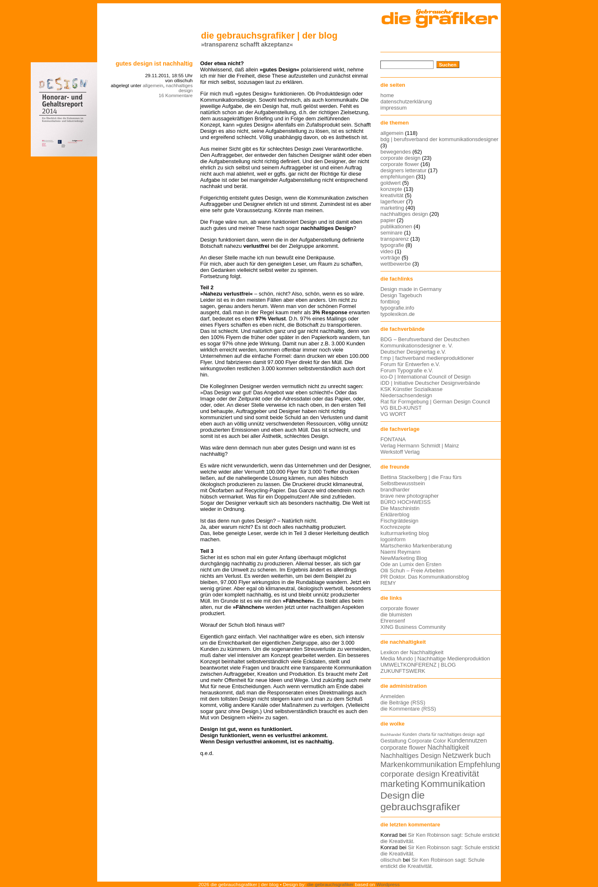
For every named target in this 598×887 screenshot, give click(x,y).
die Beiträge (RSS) (402, 702)
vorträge (390, 257)
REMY (388, 583)
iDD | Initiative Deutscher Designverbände (430, 383)
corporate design (400, 158)
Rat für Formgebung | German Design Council (435, 401)
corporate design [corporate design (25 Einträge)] (410, 774)
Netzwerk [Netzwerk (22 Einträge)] (458, 755)
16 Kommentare (176, 95)
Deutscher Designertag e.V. (413, 352)
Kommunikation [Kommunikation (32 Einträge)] (453, 784)
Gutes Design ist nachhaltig (154, 63)
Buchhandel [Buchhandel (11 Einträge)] (390, 735)
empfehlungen (397, 176)
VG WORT (393, 414)
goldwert (390, 183)
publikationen (396, 226)
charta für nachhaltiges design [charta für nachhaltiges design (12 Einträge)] (447, 734)
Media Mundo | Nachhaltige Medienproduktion (435, 658)
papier (387, 220)
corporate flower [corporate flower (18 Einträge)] (403, 747)
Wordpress (387, 884)
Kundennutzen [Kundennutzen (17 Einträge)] (467, 740)
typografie (392, 245)
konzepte (391, 189)
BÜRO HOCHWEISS (405, 502)
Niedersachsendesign (406, 395)
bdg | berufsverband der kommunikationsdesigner (439, 139)
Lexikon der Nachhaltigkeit (412, 652)
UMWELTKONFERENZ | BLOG (418, 665)
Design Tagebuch (401, 295)
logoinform (392, 539)
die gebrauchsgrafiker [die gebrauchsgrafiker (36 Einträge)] (420, 800)
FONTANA (393, 439)
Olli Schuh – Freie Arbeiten (412, 570)
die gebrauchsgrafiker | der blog (269, 35)
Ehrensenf (392, 621)
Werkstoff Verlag (400, 452)
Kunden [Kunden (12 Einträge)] (409, 734)
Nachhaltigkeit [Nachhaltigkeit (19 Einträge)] (448, 747)
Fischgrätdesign (399, 521)
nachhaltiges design (179, 88)
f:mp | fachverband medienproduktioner (427, 358)
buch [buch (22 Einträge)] (482, 755)
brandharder (395, 489)
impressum (393, 108)
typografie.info (397, 308)
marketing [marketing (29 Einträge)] (399, 784)
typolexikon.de (397, 314)
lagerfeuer (392, 201)
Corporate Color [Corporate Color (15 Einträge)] (427, 741)
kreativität (391, 195)
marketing (392, 208)
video (386, 251)
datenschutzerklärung (406, 101)
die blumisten (396, 614)
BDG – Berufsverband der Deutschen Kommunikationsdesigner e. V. (425, 342)
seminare (391, 233)
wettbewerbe (395, 264)
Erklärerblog (394, 514)
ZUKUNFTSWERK (402, 671)
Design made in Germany (410, 289)
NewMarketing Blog (403, 558)
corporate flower (399, 164)
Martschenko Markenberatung (416, 545)
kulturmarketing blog (404, 533)
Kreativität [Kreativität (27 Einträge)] (460, 773)
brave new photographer (409, 496)
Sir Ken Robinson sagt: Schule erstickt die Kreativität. (432, 863)
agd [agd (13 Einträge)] (481, 734)
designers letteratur (403, 170)
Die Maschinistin (399, 508)
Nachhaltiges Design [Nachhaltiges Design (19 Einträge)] (410, 755)
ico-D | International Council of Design (425, 377)
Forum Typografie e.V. (406, 370)
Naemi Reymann (400, 552)
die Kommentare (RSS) (408, 709)
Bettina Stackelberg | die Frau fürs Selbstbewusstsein (421, 480)
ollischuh (390, 860)
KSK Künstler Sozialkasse (411, 389)
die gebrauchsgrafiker (330, 884)
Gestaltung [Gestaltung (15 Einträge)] (393, 741)
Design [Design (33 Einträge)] (395, 795)
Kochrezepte (395, 527)
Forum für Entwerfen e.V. (410, 364)
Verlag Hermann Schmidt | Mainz (419, 445)
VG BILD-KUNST (401, 408)
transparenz (394, 239)
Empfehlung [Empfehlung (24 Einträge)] (479, 764)
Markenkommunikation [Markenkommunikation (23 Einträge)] (418, 764)
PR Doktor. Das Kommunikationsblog (424, 577)
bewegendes (395, 152)
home (387, 95)
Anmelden (392, 696)
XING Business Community (413, 627)
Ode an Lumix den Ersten (410, 564)
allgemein (153, 85)
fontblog (389, 301)
